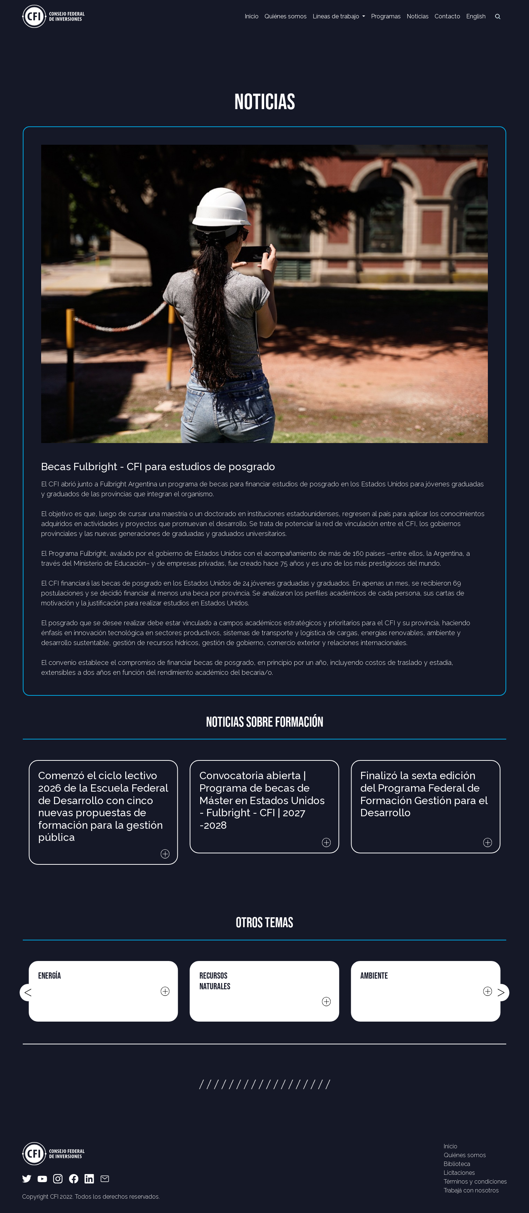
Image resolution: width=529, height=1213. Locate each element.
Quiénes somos (285, 16)
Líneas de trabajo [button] (337, 16)
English (476, 16)
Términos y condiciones (475, 1181)
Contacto (447, 16)
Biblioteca (457, 1163)
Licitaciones (459, 1172)
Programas (386, 16)
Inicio (252, 16)
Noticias (418, 16)
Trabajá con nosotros (471, 1190)
